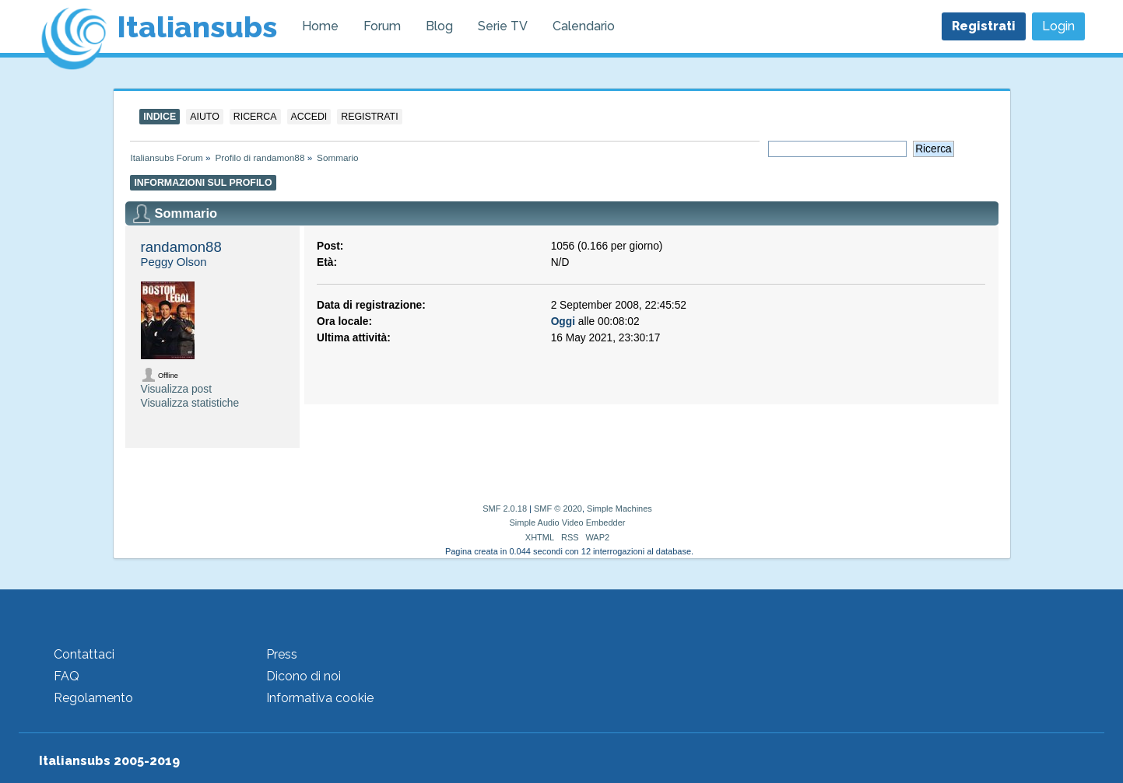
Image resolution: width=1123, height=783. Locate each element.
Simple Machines (619, 508)
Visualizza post (176, 389)
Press (281, 654)
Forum (382, 26)
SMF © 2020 (558, 508)
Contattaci (84, 654)
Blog (439, 26)
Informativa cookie (320, 697)
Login (1058, 26)
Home (320, 26)
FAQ (66, 676)
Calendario (584, 26)
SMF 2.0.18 (505, 508)
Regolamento (93, 697)
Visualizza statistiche (190, 403)
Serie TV (503, 26)
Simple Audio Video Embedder (567, 522)
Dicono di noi (303, 676)
